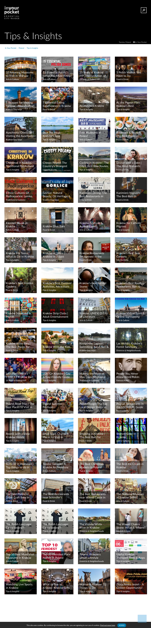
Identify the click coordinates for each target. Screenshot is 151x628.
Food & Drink (122, 79)
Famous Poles (122, 381)
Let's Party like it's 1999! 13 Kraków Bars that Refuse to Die (19, 375)
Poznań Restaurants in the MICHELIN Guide (130, 406)
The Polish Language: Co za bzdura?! (19, 526)
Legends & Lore (49, 170)
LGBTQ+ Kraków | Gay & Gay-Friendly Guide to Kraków (56, 375)
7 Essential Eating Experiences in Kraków (57, 104)
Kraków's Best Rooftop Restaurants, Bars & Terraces (130, 285)
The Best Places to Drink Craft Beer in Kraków (17, 496)
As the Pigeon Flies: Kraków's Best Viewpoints (128, 104)
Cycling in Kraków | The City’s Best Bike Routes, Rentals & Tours (94, 164)
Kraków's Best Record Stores (92, 285)
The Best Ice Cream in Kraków (129, 466)
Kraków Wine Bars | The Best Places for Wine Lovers (18, 345)
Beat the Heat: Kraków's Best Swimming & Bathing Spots (56, 134)
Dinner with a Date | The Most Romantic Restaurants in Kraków (130, 164)
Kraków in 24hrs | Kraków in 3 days (54, 255)
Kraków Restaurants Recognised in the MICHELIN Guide (91, 255)
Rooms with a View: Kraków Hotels (18, 436)
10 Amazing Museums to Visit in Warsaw (19, 74)
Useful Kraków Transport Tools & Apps (130, 556)
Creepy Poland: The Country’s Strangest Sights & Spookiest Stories (55, 164)
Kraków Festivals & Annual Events (91, 225)
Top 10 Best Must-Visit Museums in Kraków (20, 556)
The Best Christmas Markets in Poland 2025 (91, 466)
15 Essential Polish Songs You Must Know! (57, 74)
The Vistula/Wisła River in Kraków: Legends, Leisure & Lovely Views (91, 526)
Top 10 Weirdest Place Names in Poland (56, 556)
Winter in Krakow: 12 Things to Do (92, 586)
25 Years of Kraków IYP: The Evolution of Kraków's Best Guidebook (92, 74)
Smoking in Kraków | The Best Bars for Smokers (92, 436)
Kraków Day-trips (14, 110)
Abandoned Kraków (91, 106)
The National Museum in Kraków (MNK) (130, 496)
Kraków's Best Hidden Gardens (19, 285)
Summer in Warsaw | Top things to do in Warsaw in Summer (18, 466)
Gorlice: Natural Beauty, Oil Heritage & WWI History (56, 195)
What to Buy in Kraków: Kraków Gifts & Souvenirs (56, 586)
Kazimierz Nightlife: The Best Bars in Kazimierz (128, 195)
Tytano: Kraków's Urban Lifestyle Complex (90, 556)
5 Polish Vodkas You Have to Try (128, 74)
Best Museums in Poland (90, 134)
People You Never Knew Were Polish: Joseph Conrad (128, 375)
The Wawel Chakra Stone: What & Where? (130, 526)
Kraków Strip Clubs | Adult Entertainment (55, 315)
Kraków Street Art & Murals (18, 315)
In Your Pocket (141, 42)
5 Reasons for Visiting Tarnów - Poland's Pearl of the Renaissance (20, 104)
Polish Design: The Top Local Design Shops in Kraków (93, 406)
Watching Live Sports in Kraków (19, 586)
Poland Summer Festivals (52, 406)
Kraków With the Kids (56, 347)
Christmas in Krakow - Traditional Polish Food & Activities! (20, 164)
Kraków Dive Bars (54, 226)
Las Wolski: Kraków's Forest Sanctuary (129, 345)
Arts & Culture (12, 79)
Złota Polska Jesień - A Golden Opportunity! (130, 586)
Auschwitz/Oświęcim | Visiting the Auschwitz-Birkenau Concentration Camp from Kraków (20, 134)
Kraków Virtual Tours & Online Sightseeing (130, 315)
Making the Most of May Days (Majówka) (92, 375)
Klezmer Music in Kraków (16, 225)
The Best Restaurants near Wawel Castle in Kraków (92, 496)
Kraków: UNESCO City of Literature (93, 315)
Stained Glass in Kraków (126, 436)
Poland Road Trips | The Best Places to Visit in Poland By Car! (20, 406)
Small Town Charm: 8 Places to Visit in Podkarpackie (56, 436)
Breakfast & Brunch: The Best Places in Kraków (128, 134)
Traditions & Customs (15, 200)
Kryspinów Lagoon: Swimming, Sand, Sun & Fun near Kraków (94, 345)
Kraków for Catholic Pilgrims (128, 225)
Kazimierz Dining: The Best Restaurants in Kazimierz (93, 195)
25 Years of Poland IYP (89, 79)
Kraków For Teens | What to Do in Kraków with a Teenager (20, 255)
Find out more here (107, 625)
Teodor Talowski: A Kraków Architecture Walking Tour (55, 466)
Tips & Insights (86, 110)
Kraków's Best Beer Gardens (128, 255)
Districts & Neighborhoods (128, 351)
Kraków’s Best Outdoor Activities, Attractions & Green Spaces (57, 285)
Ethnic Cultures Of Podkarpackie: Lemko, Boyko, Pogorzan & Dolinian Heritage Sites (20, 195)
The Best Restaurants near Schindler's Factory (56, 496)
